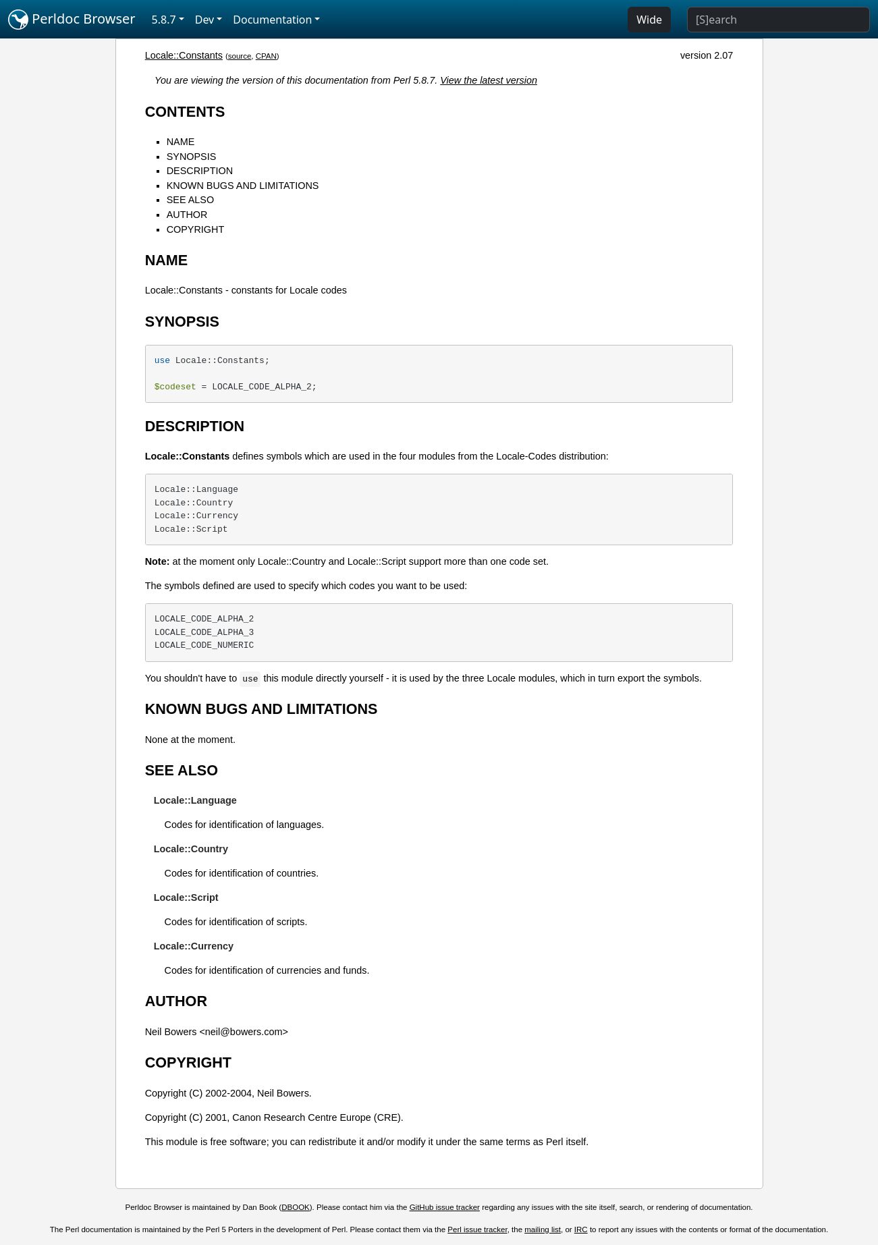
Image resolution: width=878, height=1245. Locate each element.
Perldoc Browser (72, 19)
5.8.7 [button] (164, 19)
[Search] (778, 19)
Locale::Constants (184, 55)
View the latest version (488, 80)
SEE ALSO (190, 199)
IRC (581, 1229)
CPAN (266, 56)
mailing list (542, 1229)
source (240, 56)
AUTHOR (187, 214)
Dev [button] (205, 19)
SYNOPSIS (192, 156)
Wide (649, 19)
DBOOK (295, 1207)
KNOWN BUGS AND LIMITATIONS (243, 185)
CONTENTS (185, 111)
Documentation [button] (272, 19)
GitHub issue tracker (445, 1207)
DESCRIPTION (200, 170)
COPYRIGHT (196, 229)
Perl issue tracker (477, 1229)
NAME (181, 141)
